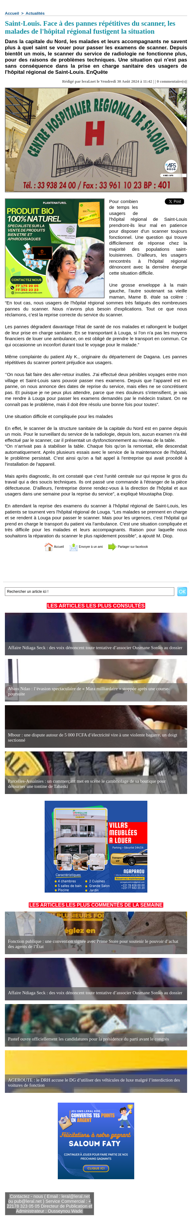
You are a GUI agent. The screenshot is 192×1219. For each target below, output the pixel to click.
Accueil (12, 13)
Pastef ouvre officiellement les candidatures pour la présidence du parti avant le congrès (83, 1039)
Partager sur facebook (136, 546)
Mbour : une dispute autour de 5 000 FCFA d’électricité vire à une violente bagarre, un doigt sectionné (95, 740)
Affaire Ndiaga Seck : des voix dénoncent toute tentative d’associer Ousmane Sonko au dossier (89, 647)
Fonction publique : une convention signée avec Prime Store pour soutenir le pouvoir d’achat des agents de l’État (91, 944)
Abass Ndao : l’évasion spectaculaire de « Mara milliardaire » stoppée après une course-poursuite (91, 694)
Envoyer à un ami (81, 546)
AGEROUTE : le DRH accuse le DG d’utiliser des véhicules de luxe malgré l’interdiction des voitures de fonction (95, 1083)
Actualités (35, 13)
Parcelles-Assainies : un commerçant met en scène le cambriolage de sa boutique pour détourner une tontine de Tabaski (94, 784)
